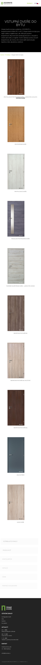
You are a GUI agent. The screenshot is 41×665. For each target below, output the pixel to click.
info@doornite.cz (6, 653)
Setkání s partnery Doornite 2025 (10, 639)
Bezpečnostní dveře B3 (20, 427)
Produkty (7, 55)
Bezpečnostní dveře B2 (20, 333)
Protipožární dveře (20, 144)
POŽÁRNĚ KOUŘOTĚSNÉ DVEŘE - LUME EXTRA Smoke (20, 286)
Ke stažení (4, 623)
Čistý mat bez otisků (7, 635)
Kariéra (3, 621)
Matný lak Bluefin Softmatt (8, 631)
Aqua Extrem (20, 475)
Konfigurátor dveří (6, 617)
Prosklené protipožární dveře (20, 238)
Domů (2, 55)
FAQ (3, 619)
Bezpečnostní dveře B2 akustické (20, 380)
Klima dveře (20, 522)
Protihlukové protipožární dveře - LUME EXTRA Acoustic (20, 97)
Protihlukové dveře (20, 191)
